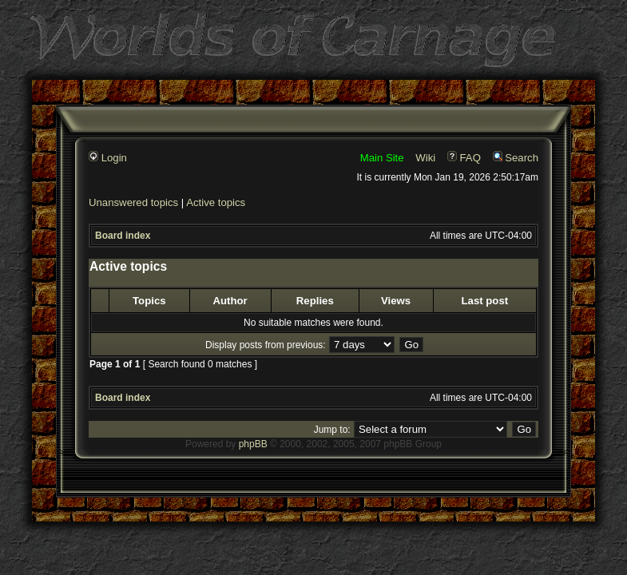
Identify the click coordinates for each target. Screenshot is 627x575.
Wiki (425, 158)
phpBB (253, 444)
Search (515, 158)
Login (108, 158)
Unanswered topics (133, 202)
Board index (122, 235)
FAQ (464, 158)
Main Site (382, 158)
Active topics (215, 202)
